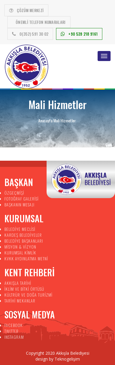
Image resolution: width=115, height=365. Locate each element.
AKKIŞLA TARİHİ (17, 283)
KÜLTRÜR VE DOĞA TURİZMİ (28, 295)
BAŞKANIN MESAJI (19, 204)
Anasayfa (45, 120)
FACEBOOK (13, 325)
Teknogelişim (67, 359)
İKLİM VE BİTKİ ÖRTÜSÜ (24, 289)
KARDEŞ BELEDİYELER (23, 235)
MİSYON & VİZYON (20, 247)
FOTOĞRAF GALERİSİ (21, 198)
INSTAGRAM (14, 337)
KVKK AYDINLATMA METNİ (26, 258)
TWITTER (11, 331)
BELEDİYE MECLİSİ (19, 229)
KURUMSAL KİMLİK (20, 252)
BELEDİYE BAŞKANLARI (23, 241)
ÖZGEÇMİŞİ (14, 193)
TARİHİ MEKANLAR (19, 300)
